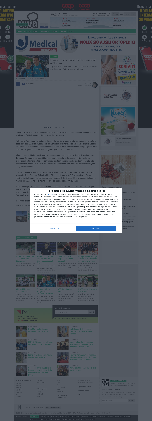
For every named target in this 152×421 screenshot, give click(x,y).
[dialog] (76, 210)
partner (50, 194)
